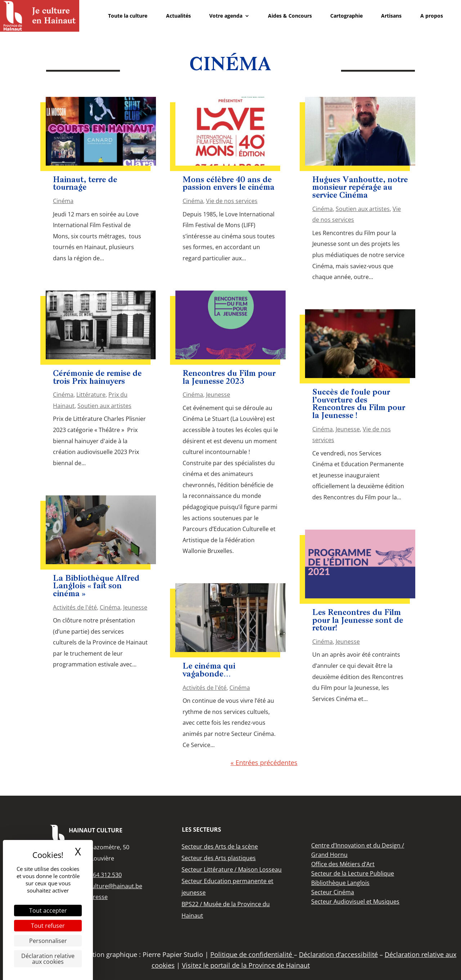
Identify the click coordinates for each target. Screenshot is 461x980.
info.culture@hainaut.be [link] (109, 886)
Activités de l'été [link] (75, 607)
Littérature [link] (91, 395)
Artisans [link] (391, 15)
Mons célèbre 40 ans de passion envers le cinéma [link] (228, 184)
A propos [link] (431, 15)
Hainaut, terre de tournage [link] (85, 184)
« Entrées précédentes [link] (263, 762)
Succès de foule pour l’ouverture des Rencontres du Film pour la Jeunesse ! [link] (358, 404)
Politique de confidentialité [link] (252, 954)
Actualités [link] (178, 15)
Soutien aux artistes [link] (104, 406)
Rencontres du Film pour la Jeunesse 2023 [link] (229, 378)
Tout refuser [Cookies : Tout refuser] (48, 926)
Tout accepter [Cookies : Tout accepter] (48, 910)
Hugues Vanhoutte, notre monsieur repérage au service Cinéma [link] (360, 187)
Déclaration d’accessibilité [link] (338, 954)
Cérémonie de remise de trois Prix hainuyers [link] (97, 378)
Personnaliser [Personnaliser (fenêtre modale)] (48, 941)
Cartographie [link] (346, 15)
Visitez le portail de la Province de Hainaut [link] (246, 965)
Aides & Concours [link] (290, 15)
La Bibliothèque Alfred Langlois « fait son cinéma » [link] (96, 586)
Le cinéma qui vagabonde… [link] (209, 670)
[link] (39, 16)
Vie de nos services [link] (232, 201)
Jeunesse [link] (135, 607)
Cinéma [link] (63, 201)
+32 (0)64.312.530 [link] (97, 875)
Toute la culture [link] (127, 15)
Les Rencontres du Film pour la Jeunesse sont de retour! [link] (357, 620)
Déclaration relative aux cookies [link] (48, 959)
